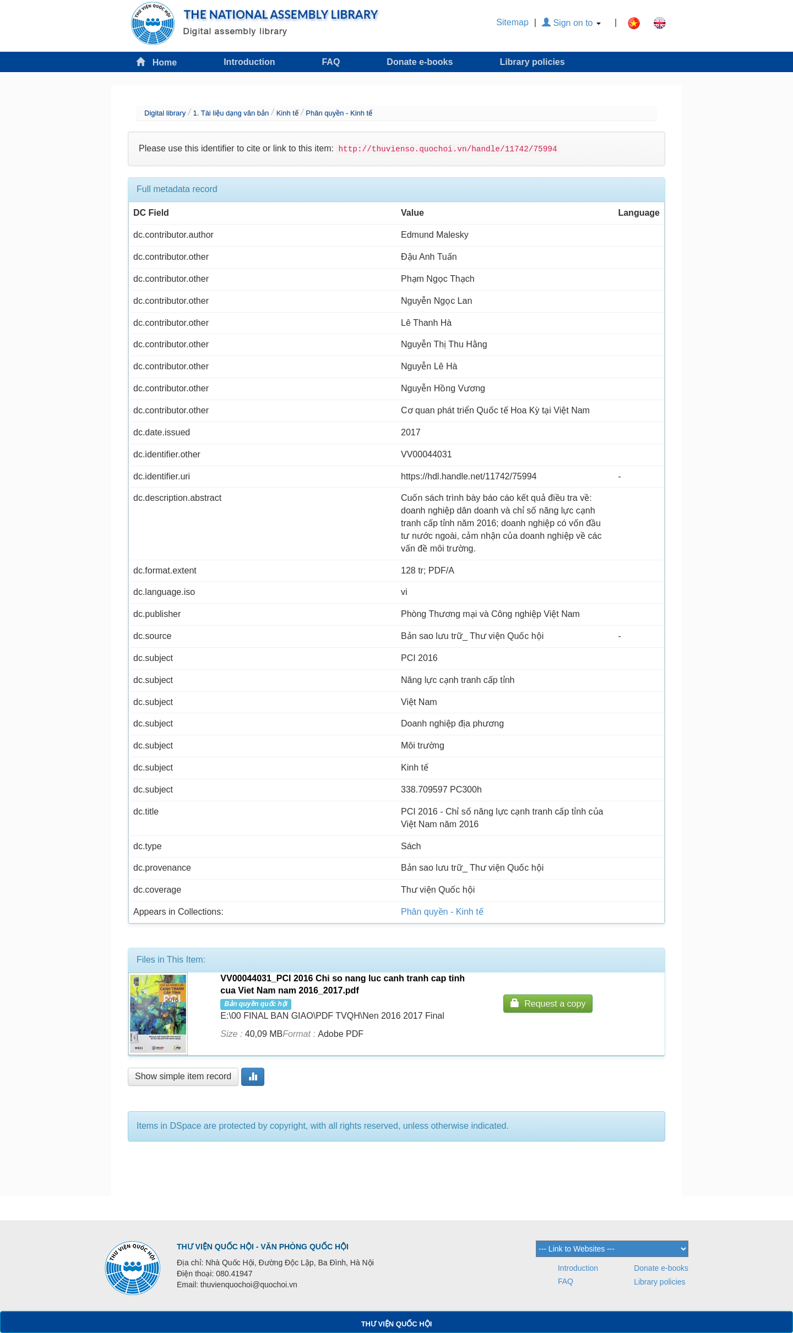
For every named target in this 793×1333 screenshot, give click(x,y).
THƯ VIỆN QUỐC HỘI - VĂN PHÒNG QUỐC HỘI (263, 1246)
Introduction (249, 62)
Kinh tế (287, 113)
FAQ (331, 62)
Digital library (165, 113)
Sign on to (571, 23)
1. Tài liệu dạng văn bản (231, 113)
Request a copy (547, 1003)
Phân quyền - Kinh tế (339, 113)
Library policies (531, 62)
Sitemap (512, 22)
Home (156, 62)
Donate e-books (420, 62)
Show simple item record (183, 1076)
